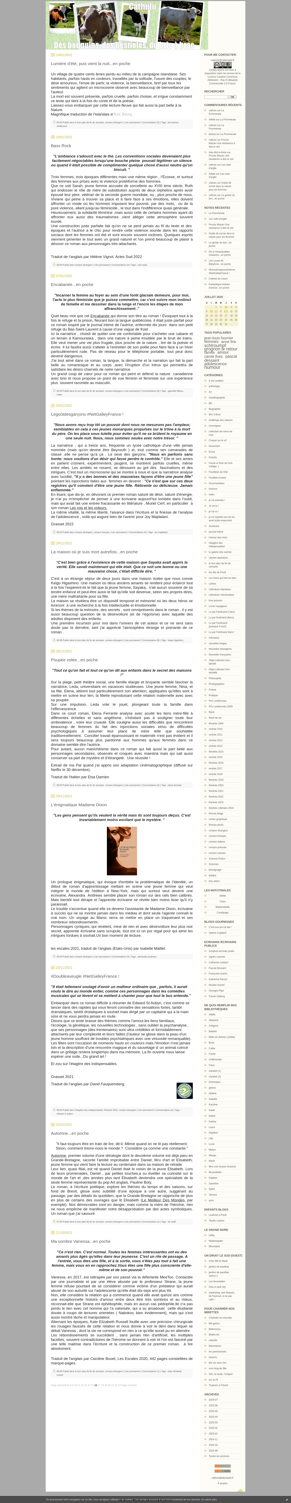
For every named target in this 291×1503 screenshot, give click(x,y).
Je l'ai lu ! (214, 505)
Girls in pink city (217, 1287)
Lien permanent (132, 122)
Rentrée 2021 (216, 791)
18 (102, 1385)
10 (226, 311)
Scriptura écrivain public (221, 951)
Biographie (214, 409)
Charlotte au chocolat (220, 1317)
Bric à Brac (215, 414)
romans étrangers (218, 830)
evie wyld (142, 265)
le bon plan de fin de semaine (89, 122)
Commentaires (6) (151, 391)
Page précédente (60, 1385)
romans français (217, 836)
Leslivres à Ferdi (218, 1215)
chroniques (215, 425)
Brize (211, 1042)
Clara (212, 1065)
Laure (212, 1127)
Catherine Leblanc (218, 962)
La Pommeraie (228, 119)
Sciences (214, 864)
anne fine (228, 342)
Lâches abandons (218, 557)
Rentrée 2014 (216, 751)
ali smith (172, 1221)
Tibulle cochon (216, 1220)
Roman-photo (216, 824)
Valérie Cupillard (217, 932)
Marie (212, 1160)
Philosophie (215, 678)
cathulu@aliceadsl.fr (222, 1477)
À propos (222, 1483)
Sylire (212, 1189)
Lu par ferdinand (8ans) (221, 617)
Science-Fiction (217, 858)
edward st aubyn (65, 1113)
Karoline (213, 1104)
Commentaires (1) (151, 1221)
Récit (211, 712)
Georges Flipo (216, 990)
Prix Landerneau (218, 700)
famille (209, 352)
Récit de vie (215, 717)
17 (99, 1385)
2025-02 (213, 1428)
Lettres (212, 583)
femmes (211, 341)
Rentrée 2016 (216, 762)
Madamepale (223, 907)
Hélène (212, 1093)
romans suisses (217, 853)
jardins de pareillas (219, 1266)
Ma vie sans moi (217, 1362)
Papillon (213, 1177)
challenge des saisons (221, 420)
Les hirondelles (217, 1281)
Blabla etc (214, 1334)
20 (109, 1385)
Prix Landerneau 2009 (221, 706)
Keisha (212, 1121)
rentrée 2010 (215, 729)
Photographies (216, 684)
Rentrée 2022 (216, 796)
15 (92, 1385)
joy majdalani (161, 532)
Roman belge (216, 813)
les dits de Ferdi (217, 572)
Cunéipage (222, 912)
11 (79, 1385)
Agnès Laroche (217, 956)
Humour (213, 488)
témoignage (215, 869)
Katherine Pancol (218, 979)
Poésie (212, 689)
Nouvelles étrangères (220, 649)
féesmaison (215, 1346)
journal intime (216, 531)
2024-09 (213, 1450)
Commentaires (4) (120, 265)
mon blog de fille (217, 1368)
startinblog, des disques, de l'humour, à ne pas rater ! (222, 1296)
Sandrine (213, 1183)
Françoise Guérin (218, 973)
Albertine (213, 1020)
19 (105, 1385)
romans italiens (217, 841)
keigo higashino (175, 640)
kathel (212, 1115)
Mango (212, 1155)
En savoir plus (209, 1499)
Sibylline (213, 1132)
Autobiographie (217, 397)
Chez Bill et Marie (218, 1261)
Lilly (211, 1138)
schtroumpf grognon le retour (220, 347)
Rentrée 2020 (216, 785)
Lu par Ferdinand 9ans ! (221, 632)
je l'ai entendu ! (217, 500)
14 (89, 1385)
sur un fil (213, 1379)
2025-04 (213, 1416)
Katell (212, 1110)
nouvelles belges (218, 643)
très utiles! (214, 881)
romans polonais (218, 847)
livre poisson (215, 600)
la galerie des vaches (220, 552)
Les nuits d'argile (218, 218)
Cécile (212, 1053)
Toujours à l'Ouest (218, 1385)
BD (210, 403)
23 (119, 1385)
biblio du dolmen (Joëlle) (222, 1037)
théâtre (212, 875)
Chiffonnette (215, 1059)
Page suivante (129, 1385)
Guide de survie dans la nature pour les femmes (220, 186)
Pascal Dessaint (217, 968)
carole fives (213, 356)
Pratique (213, 695)
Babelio (213, 1031)
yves (211, 1200)
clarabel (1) (215, 1070)
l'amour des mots (218, 537)
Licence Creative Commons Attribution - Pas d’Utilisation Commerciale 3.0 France (222, 80)
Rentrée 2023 (216, 802)
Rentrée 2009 (216, 723)
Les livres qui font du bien (222, 578)
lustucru (213, 1357)
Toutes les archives (219, 1456)
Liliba (211, 1235)
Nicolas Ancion (217, 985)
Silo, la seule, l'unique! (221, 1374)
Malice (212, 1149)
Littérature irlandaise (220, 589)
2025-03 (213, 1422)
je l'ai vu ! (214, 511)
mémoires (214, 637)
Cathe (212, 1048)
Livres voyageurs (218, 606)
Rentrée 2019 (216, 779)
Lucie (212, 1144)
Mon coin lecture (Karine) (222, 1166)
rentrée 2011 (215, 734)
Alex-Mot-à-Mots (218, 152)
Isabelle (213, 1099)
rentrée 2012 (215, 740)
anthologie (214, 386)
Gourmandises (217, 483)
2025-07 (213, 1399)
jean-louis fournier (218, 338)
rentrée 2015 (215, 757)
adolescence (215, 364)
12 (82, 1385)
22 (116, 1385)
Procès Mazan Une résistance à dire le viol (222, 143)
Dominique (214, 1082)
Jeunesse (214, 526)
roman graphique (218, 819)
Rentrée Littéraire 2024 (221, 808)
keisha (212, 134)
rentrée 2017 (215, 768)
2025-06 (213, 1405)
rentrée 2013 (215, 746)
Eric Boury (123, 114)
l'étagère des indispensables (89, 1110)
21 (112, 1385)
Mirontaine (214, 1246)
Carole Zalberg (217, 996)
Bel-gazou (214, 1323)
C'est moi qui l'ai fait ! (220, 927)
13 (85, 1385)
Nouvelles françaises (220, 654)
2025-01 (213, 1433)
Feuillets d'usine (217, 477)
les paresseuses (217, 1351)
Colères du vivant (218, 278)
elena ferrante (175, 785)
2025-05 (213, 1411)
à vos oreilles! (216, 380)
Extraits (213, 457)
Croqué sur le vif (217, 440)
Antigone (213, 1025)
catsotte (213, 1340)
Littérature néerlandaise (221, 594)
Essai (212, 451)
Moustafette (215, 1172)
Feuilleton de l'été (218, 472)
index (212, 494)
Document (214, 446)
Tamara (213, 1194)
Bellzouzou (215, 1329)
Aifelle (212, 119)
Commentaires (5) (151, 122)
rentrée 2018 (215, 774)
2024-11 (213, 1439)
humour (212, 367)
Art (210, 392)
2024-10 (213, 1445)
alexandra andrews (147, 956)
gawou (212, 1087)
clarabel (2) (215, 1076)
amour (223, 352)
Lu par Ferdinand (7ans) (222, 611)
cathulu (213, 110)
